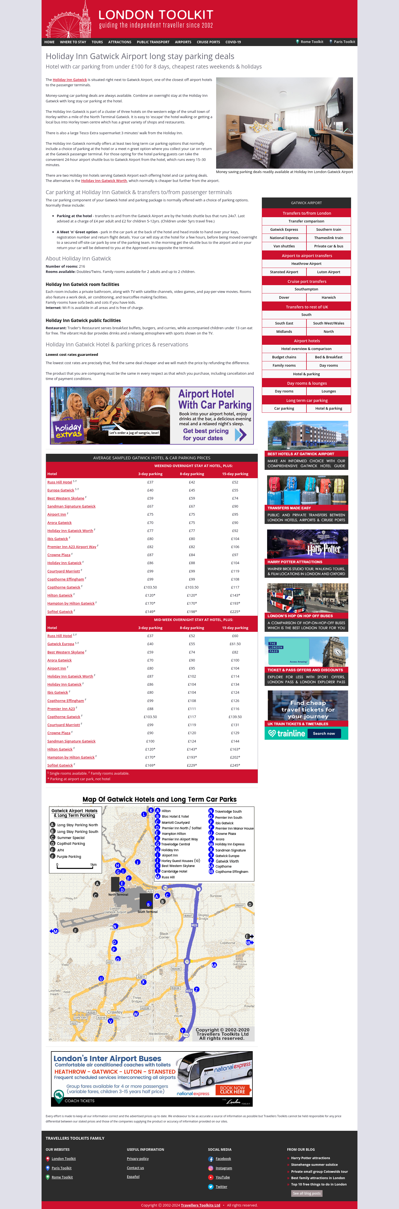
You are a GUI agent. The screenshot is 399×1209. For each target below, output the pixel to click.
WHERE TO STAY (73, 42)
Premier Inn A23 (61, 708)
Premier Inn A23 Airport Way (71, 546)
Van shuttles (284, 246)
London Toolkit (64, 1158)
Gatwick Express (284, 229)
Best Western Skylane (65, 498)
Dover (284, 297)
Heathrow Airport (306, 263)
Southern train (328, 229)
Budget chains (284, 356)
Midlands (284, 331)
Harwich (329, 297)
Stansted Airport (284, 271)
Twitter (221, 1186)
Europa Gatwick (60, 490)
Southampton (306, 289)
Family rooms (284, 365)
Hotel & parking (306, 373)
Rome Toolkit (309, 41)
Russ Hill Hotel (59, 482)
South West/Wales (328, 323)
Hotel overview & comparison (306, 348)
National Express (284, 237)
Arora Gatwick (59, 522)
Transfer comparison (306, 221)
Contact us (135, 1167)
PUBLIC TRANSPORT (153, 42)
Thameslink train (328, 237)
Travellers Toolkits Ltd (200, 1205)
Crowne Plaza (58, 554)
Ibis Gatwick (57, 538)
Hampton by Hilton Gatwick (70, 603)
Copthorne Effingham (65, 579)
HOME (49, 42)
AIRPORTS (183, 42)
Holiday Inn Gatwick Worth (104, 180)
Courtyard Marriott (63, 571)
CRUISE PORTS (208, 42)
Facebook (223, 1158)
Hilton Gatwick (60, 595)
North (329, 331)
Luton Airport (328, 271)
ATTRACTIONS (119, 42)
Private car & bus (328, 246)
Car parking (284, 408)
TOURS (97, 42)
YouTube (223, 1177)
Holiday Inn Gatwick (70, 79)
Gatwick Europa (60, 643)
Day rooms (328, 365)
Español (133, 1176)
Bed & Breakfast (328, 356)
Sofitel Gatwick (60, 611)
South (306, 314)
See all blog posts (307, 1193)
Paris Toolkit (342, 41)
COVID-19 (233, 42)
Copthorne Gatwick (63, 587)
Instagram (224, 1168)
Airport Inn (56, 514)
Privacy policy (138, 1158)
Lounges (329, 391)
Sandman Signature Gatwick (71, 506)
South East (284, 323)
